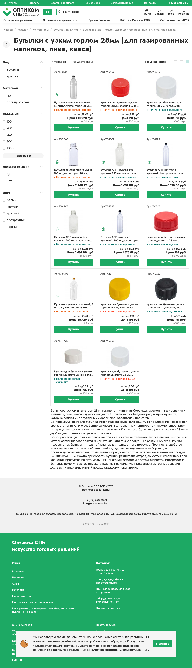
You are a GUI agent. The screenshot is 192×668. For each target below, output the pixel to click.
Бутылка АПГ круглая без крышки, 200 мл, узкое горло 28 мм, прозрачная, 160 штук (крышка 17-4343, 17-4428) (72, 238)
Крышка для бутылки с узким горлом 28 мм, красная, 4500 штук (119, 104)
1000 (10, 148)
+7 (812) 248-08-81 (96, 500)
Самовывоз (92, 3)
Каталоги (34, 3)
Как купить (10, 3)
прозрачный (16, 220)
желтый (12, 207)
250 (9, 134)
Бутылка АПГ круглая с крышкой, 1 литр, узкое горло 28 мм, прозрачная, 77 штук (165, 171)
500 (9, 141)
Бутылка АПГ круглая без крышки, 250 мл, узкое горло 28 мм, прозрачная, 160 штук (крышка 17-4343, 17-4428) (118, 171)
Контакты (150, 3)
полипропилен (18, 102)
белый (11, 200)
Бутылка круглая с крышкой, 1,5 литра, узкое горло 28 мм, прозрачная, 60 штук (72, 104)
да (8, 174)
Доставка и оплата (62, 3)
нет (9, 181)
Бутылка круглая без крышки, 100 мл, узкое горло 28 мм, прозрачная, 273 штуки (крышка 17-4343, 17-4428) (73, 171)
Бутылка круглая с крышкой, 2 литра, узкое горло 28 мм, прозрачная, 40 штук (73, 306)
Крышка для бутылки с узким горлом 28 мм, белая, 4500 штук (165, 104)
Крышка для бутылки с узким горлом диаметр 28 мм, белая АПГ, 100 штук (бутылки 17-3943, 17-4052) (73, 373)
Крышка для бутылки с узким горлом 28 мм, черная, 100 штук (165, 306)
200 (9, 128)
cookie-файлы (66, 637)
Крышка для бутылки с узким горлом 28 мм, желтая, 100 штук (119, 306)
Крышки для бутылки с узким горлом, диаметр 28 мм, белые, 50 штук (119, 373)
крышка (12, 76)
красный (13, 213)
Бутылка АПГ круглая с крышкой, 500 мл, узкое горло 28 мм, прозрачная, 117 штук (119, 238)
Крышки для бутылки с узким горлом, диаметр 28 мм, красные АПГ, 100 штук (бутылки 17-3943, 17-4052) (166, 238)
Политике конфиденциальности (113, 649)
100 (9, 121)
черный (12, 227)
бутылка (13, 69)
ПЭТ (9, 95)
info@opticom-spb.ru (96, 503)
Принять (162, 643)
